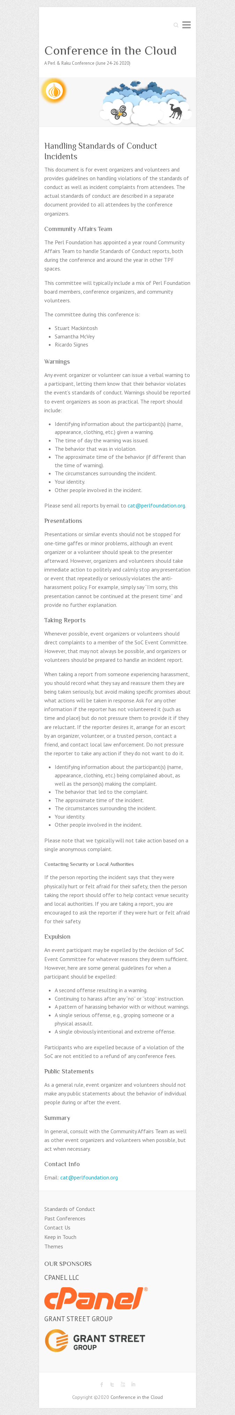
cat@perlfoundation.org (156, 505)
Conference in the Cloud (110, 50)
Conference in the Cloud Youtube (123, 1384)
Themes (53, 1246)
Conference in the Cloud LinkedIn (133, 1384)
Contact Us (57, 1227)
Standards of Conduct (69, 1208)
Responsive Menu (186, 24)
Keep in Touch (60, 1236)
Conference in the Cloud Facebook (102, 1384)
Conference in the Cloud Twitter (112, 1384)
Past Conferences (64, 1218)
